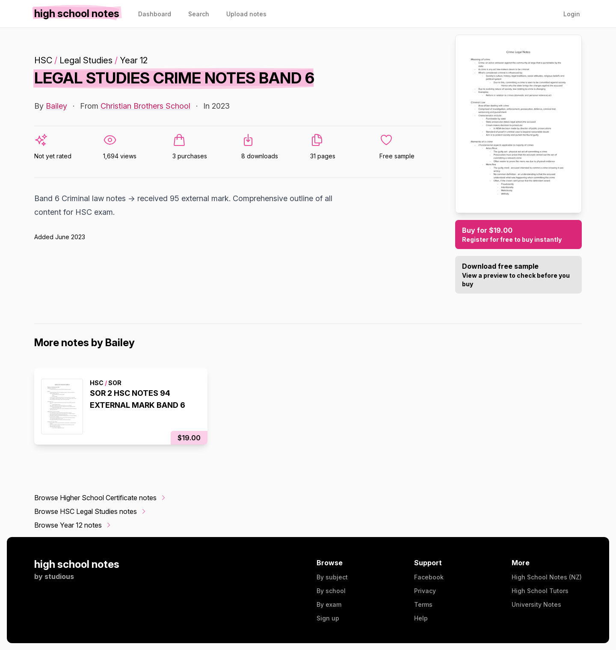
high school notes (76, 564)
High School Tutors (540, 590)
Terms (423, 604)
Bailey (56, 105)
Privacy (425, 590)
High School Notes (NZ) (547, 577)
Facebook (429, 577)
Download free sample (518, 275)
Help (421, 618)
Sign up (328, 618)
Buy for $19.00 (518, 235)
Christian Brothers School (145, 105)
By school (331, 590)
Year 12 (134, 60)
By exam (329, 604)
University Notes (536, 604)
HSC (43, 60)
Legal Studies (86, 60)
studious (59, 576)
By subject (332, 577)
